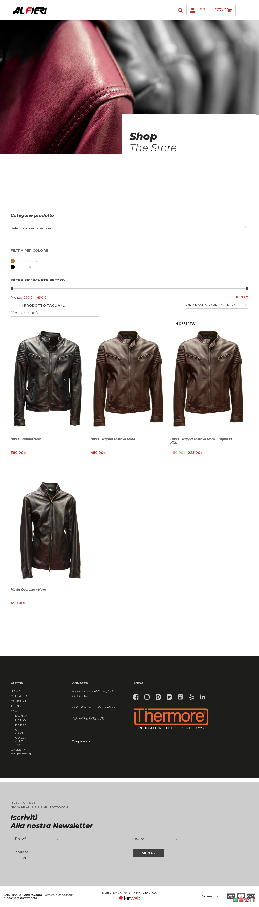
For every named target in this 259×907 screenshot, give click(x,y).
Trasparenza (81, 741)
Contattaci (21, 754)
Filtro (242, 297)
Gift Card (20, 731)
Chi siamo (19, 696)
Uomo (20, 720)
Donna (21, 715)
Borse (20, 725)
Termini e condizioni (59, 895)
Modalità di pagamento (20, 898)
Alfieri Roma (33, 895)
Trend (16, 706)
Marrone (23, 261)
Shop (15, 711)
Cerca (242, 312)
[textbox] (31, 228)
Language (21, 851)
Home (16, 305)
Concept (18, 701)
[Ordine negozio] (217, 305)
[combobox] (129, 228)
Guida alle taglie (20, 741)
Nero (19, 267)
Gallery (18, 749)
